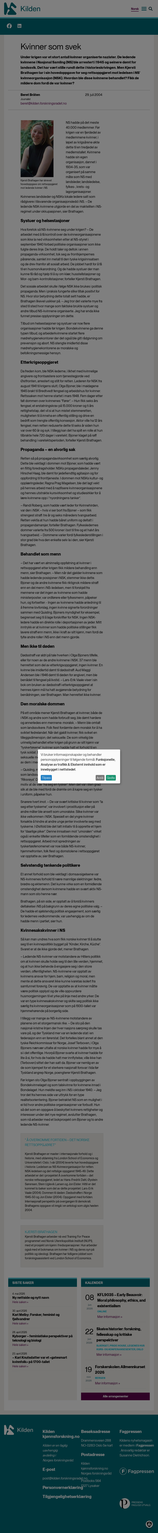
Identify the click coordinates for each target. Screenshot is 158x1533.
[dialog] (79, 766)
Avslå (100, 777)
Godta (111, 777)
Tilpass (46, 777)
